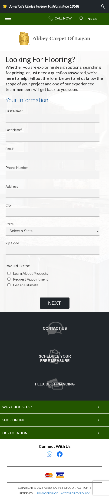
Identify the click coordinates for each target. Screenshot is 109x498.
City (50, 210)
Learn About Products (27, 273)
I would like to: (18, 265)
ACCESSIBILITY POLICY (75, 493)
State (50, 229)
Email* (50, 153)
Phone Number (50, 172)
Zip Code (50, 248)
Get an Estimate (22, 285)
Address (50, 191)
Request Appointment (27, 279)
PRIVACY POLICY (47, 493)
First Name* (50, 116)
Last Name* (50, 134)
